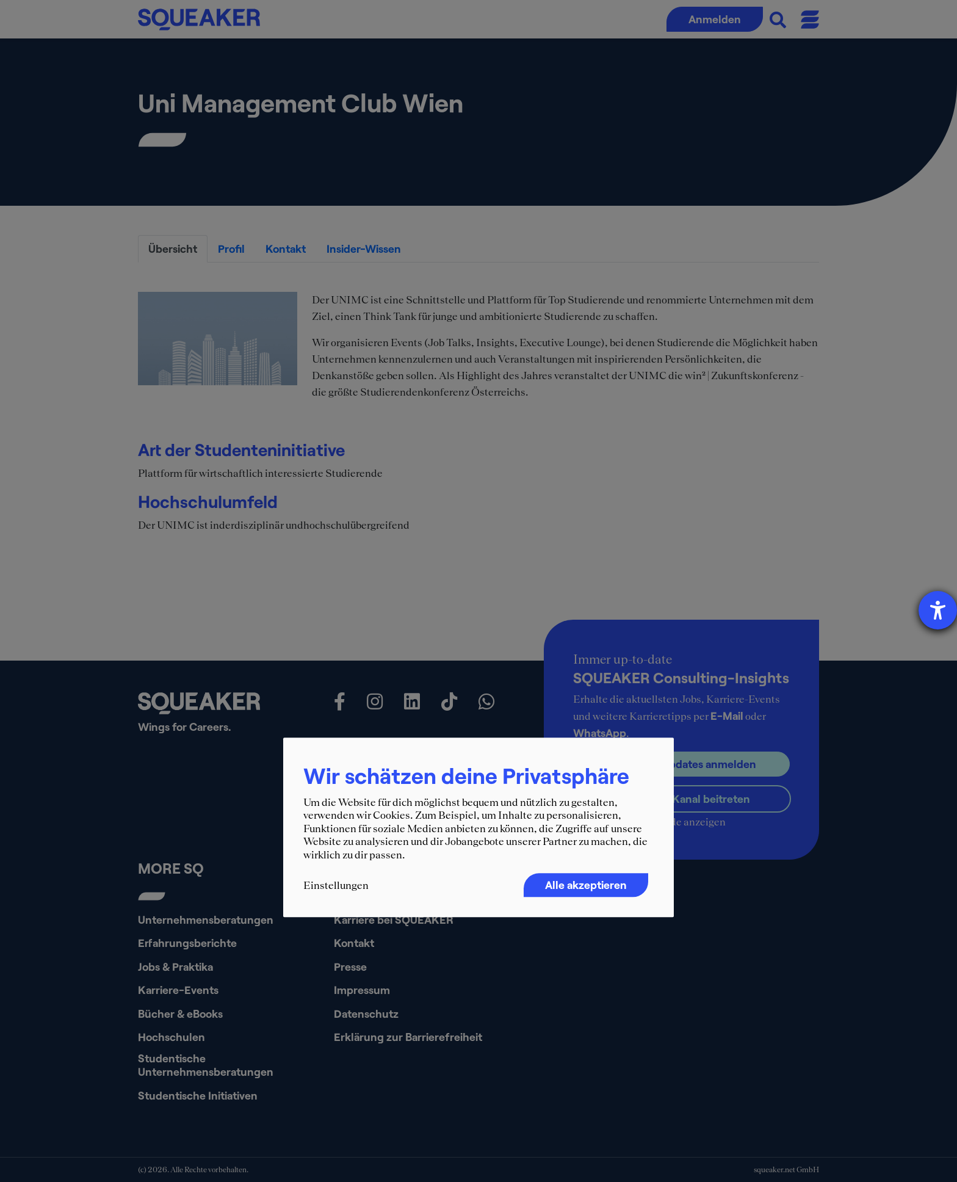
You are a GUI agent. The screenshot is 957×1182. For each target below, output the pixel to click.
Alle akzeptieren (586, 884)
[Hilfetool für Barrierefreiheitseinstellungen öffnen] (938, 610)
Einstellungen (336, 885)
